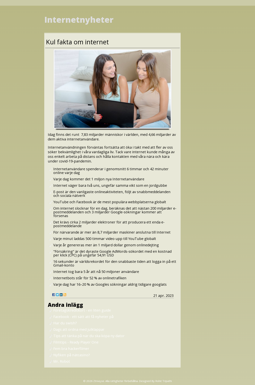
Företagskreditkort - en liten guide (82, 310)
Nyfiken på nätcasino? (71, 355)
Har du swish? (65, 323)
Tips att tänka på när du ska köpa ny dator (89, 335)
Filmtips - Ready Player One (75, 342)
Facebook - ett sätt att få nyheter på (83, 316)
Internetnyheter (79, 19)
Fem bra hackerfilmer (71, 348)
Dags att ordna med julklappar (78, 329)
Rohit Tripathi (163, 381)
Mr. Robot (61, 361)
